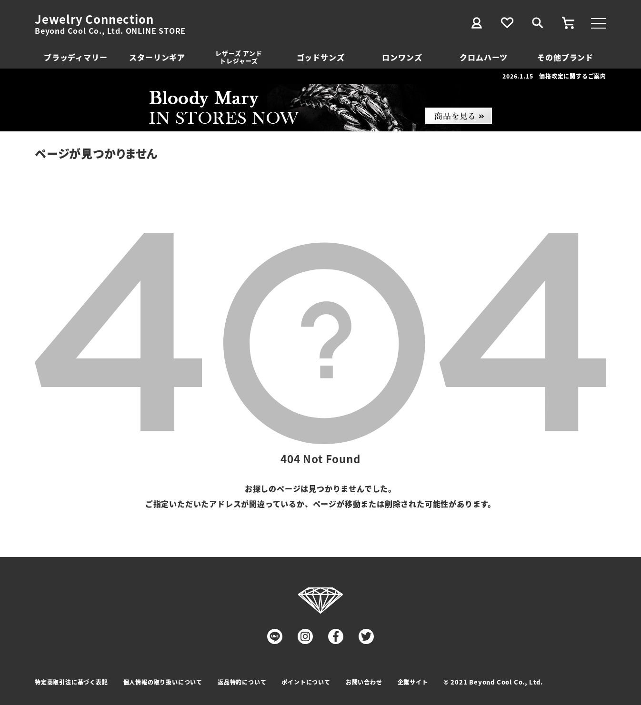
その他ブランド (565, 57)
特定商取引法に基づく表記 (71, 682)
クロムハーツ (484, 57)
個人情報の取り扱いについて (162, 682)
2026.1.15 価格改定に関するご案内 (554, 76)
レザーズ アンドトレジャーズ (238, 57)
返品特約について (242, 682)
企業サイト (413, 682)
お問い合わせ (364, 682)
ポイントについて (305, 682)
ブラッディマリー (75, 57)
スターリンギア (157, 57)
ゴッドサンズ (321, 57)
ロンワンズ (402, 57)
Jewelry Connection (94, 19)
